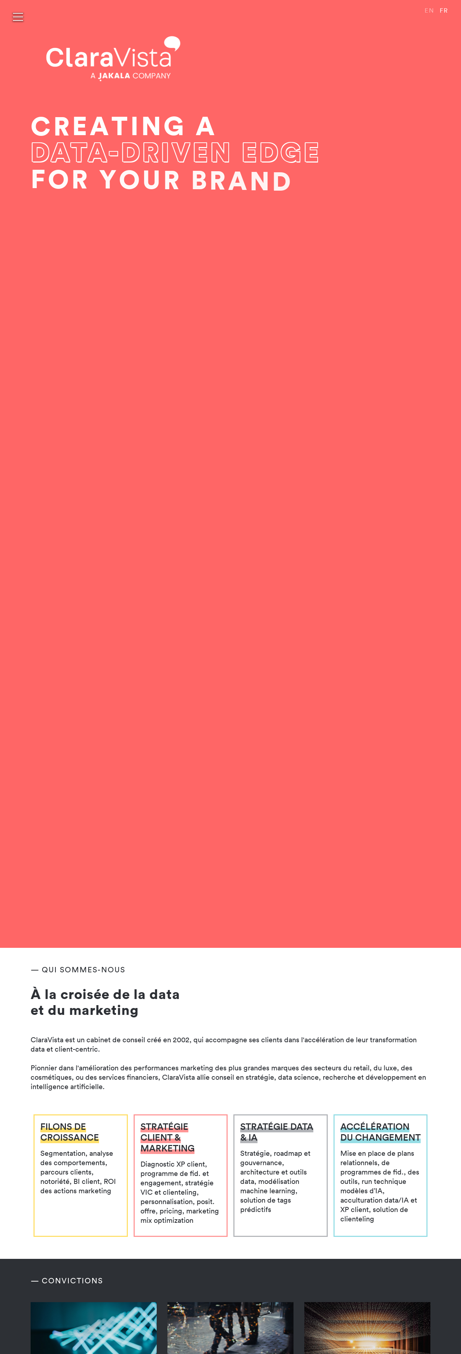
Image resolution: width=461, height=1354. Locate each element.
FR (444, 10)
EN (429, 10)
